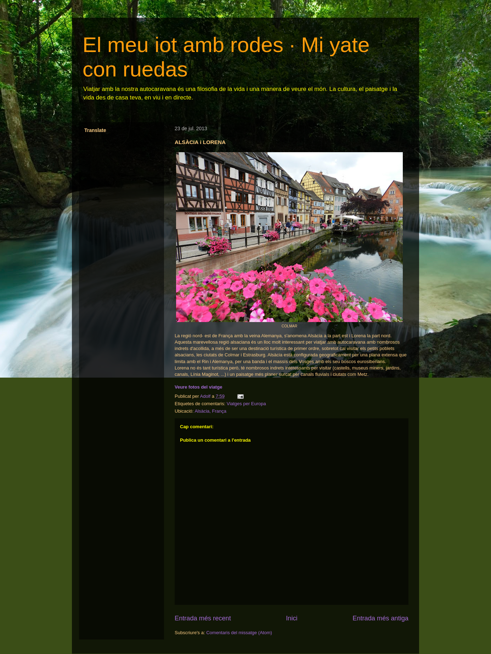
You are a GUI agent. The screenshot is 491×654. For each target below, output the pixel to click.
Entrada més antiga (380, 618)
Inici (291, 618)
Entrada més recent (203, 618)
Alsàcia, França (210, 411)
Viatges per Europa (246, 403)
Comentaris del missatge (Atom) (239, 632)
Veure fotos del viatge (198, 387)
